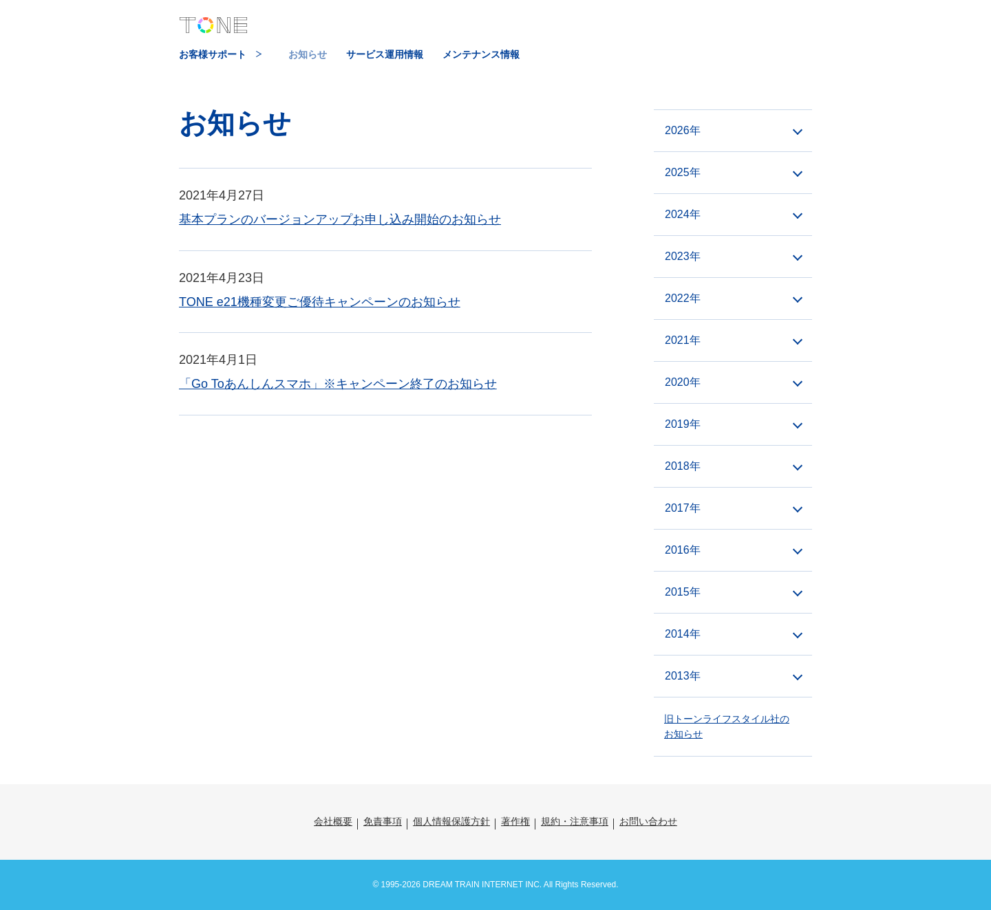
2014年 (683, 634)
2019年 (683, 424)
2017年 (683, 508)
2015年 (683, 592)
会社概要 (333, 821)
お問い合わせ (648, 821)
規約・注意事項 (574, 821)
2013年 (683, 676)
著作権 (515, 821)
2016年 (683, 550)
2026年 (683, 130)
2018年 (683, 466)
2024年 (683, 214)
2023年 (683, 256)
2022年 (683, 298)
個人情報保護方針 (451, 821)
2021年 (683, 340)
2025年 (683, 172)
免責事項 (382, 821)
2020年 (683, 382)
